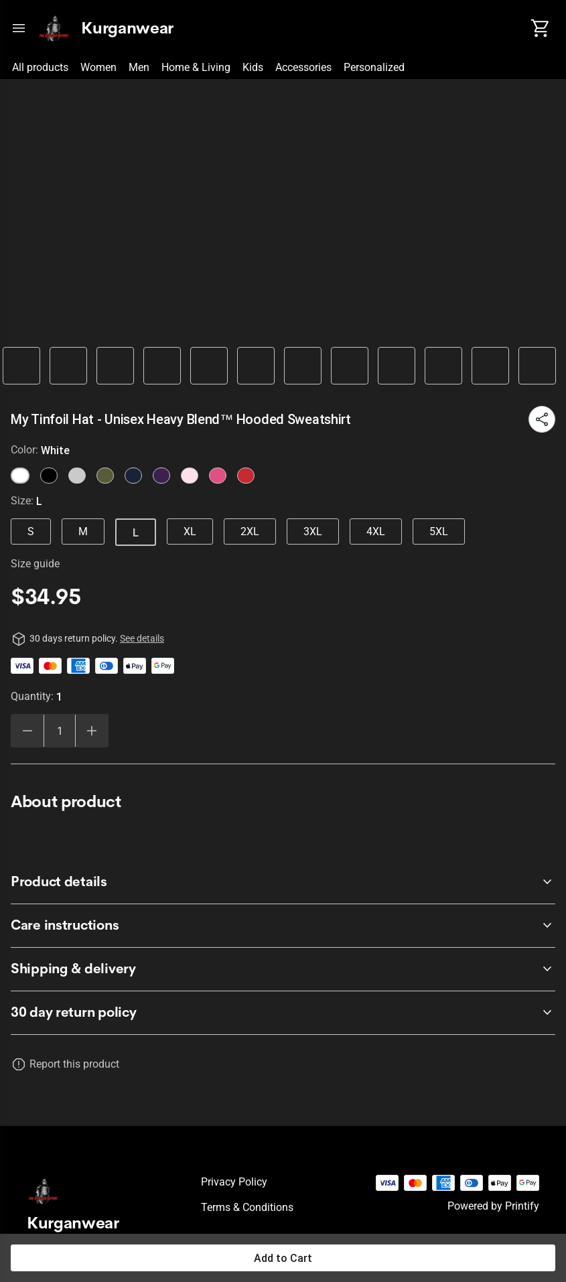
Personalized (374, 67)
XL (190, 531)
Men (139, 67)
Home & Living (195, 67)
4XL (375, 531)
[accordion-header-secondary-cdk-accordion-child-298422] (283, 882)
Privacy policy (234, 1182)
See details (142, 638)
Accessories (303, 67)
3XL (312, 531)
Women (98, 67)
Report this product (74, 1064)
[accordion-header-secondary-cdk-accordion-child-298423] (283, 925)
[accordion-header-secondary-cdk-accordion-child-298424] (283, 969)
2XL (249, 531)
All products (40, 67)
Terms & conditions (247, 1207)
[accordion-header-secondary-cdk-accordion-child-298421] (283, 1012)
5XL (438, 531)
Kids (252, 67)
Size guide (35, 563)
